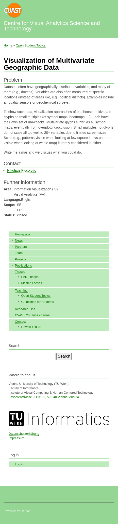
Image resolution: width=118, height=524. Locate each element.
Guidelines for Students (37, 302)
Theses (20, 271)
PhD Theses (29, 277)
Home (8, 45)
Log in (19, 464)
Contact (20, 321)
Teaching (21, 290)
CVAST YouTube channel (32, 315)
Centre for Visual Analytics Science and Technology (52, 26)
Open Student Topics (30, 45)
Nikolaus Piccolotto (21, 170)
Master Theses (31, 283)
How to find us (31, 327)
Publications (23, 265)
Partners (21, 247)
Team (19, 253)
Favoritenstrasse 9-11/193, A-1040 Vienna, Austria (44, 397)
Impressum (16, 438)
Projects (20, 259)
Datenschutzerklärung (24, 433)
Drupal (25, 511)
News (19, 240)
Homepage (23, 234)
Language (12, 200)
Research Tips (25, 309)
